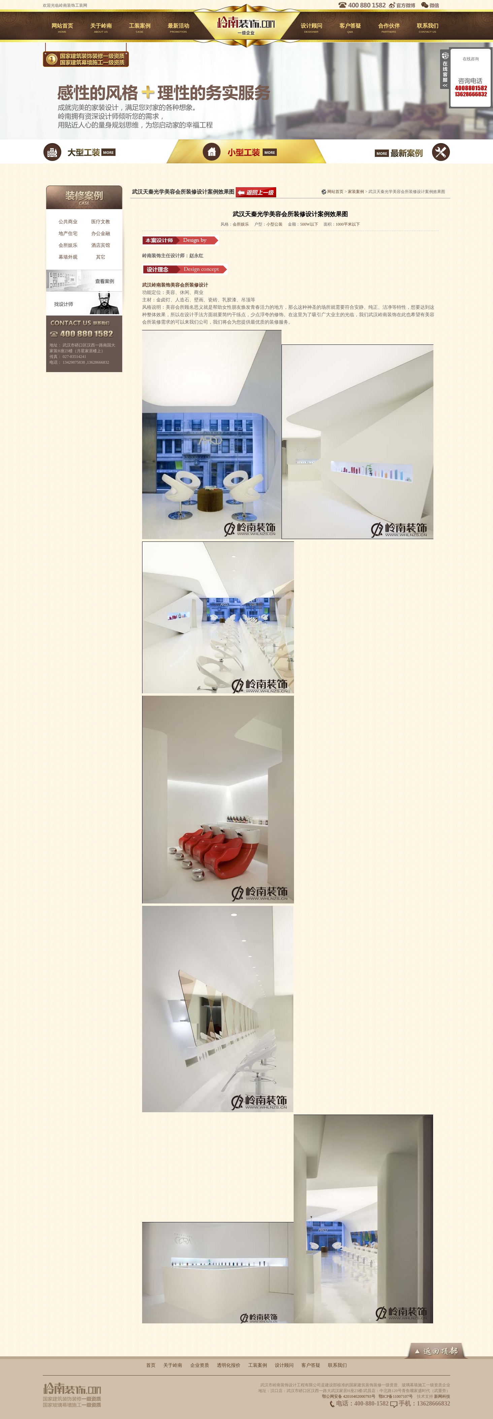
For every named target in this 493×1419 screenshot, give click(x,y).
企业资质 (199, 1365)
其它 (100, 257)
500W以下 (309, 224)
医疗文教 (100, 221)
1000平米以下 (348, 224)
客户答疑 (350, 29)
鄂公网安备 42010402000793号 (348, 1396)
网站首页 (62, 29)
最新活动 (178, 29)
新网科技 (442, 1396)
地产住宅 (68, 233)
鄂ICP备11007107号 (396, 1396)
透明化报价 (228, 1365)
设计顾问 (311, 29)
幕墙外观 (68, 257)
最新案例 (382, 151)
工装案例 (139, 29)
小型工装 (246, 151)
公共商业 (68, 221)
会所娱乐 (68, 245)
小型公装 (274, 224)
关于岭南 (100, 29)
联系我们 (427, 29)
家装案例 (356, 191)
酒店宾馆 (100, 245)
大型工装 (110, 151)
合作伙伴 (388, 29)
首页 (151, 1365)
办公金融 (100, 233)
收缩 (445, 69)
